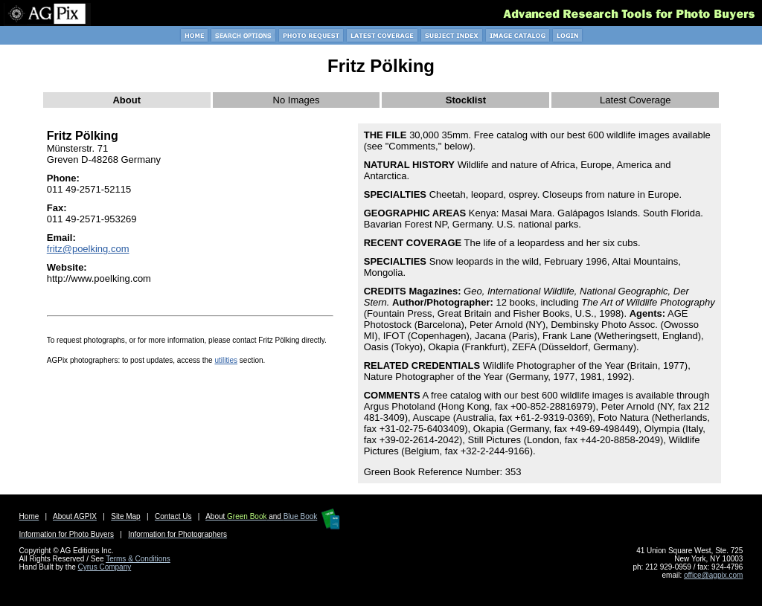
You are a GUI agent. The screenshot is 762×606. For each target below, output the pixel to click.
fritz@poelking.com (88, 248)
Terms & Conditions (138, 559)
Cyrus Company (105, 567)
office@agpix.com (713, 575)
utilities (225, 360)
